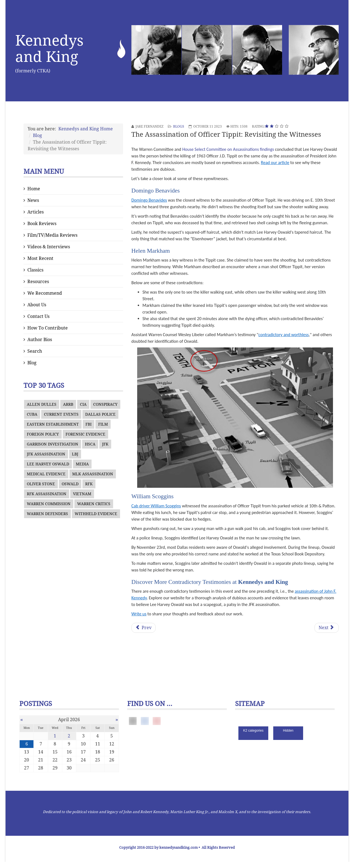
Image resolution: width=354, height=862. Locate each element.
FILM (103, 424)
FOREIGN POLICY (43, 434)
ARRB (68, 404)
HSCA (90, 444)
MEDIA (82, 464)
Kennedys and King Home (85, 128)
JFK (105, 444)
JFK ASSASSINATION (46, 454)
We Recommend (44, 293)
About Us (36, 304)
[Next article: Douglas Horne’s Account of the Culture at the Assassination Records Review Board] (326, 628)
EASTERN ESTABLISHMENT (53, 424)
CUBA (32, 414)
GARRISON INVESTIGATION (52, 444)
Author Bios (39, 339)
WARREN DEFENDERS (47, 514)
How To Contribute (47, 328)
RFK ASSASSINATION (46, 494)
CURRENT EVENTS (61, 414)
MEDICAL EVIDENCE (46, 474)
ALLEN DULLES (41, 404)
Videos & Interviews (48, 246)
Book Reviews (41, 223)
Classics (35, 270)
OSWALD (70, 484)
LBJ (75, 454)
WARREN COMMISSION (49, 504)
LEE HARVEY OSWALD (48, 464)
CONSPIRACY (105, 404)
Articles (35, 212)
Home (33, 188)
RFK (89, 484)
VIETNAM (82, 494)
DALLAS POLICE (100, 414)
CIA (83, 404)
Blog (37, 135)
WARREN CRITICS (93, 504)
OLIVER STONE (41, 484)
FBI (88, 424)
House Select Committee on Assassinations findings (228, 149)
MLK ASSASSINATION (92, 474)
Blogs (178, 126)
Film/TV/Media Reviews (52, 235)
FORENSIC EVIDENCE (85, 434)
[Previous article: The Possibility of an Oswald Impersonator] (143, 628)
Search (34, 351)
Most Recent (40, 258)
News (33, 200)
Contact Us (38, 316)
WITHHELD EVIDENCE (96, 514)
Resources (38, 281)
